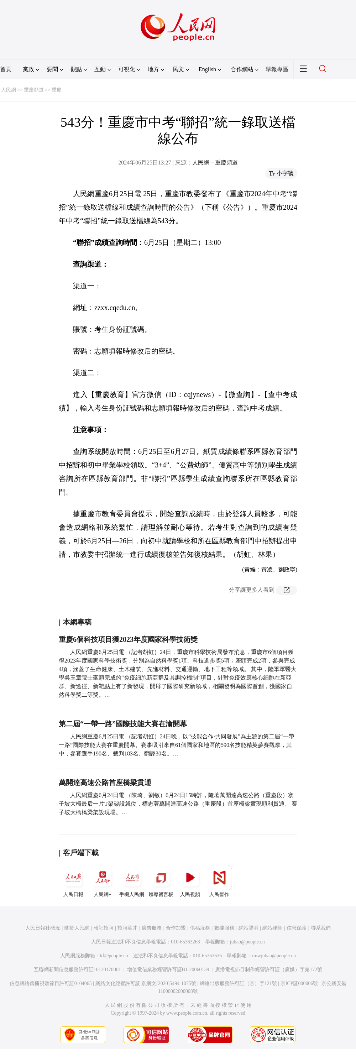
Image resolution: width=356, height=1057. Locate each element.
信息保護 (297, 928)
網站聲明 (248, 928)
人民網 (8, 90)
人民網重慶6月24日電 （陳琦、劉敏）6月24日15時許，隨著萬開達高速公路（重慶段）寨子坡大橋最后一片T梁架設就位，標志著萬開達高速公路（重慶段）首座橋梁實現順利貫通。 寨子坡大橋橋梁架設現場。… (178, 803)
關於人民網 (76, 928)
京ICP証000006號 (299, 983)
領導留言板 (160, 881)
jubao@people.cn (247, 942)
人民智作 (219, 881)
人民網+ (102, 881)
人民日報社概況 (42, 928)
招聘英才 (127, 928)
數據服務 (224, 928)
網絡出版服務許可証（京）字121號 (238, 983)
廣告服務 (152, 928)
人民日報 (73, 881)
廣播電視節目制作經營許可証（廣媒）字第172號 (268, 969)
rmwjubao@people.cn (274, 955)
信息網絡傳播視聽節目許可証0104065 (51, 983)
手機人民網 (131, 881)
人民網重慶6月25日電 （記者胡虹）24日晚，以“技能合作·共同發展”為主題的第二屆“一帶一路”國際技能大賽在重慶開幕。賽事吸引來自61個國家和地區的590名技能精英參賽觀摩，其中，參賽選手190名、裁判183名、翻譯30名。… (176, 745)
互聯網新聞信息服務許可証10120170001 (77, 969)
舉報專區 (277, 69)
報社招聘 (104, 928)
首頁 (5, 69)
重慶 (57, 90)
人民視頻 (190, 881)
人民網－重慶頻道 (215, 162)
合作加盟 (176, 928)
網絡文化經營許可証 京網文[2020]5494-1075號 (146, 983)
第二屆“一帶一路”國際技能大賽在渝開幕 (123, 724)
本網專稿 (77, 622)
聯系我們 (321, 928)
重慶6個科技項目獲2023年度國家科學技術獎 (128, 639)
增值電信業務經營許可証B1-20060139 (168, 969)
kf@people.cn (114, 955)
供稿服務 (200, 928)
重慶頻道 (34, 90)
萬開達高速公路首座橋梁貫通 (105, 782)
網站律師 (272, 928)
